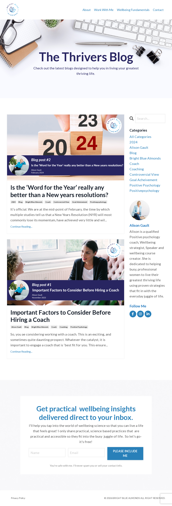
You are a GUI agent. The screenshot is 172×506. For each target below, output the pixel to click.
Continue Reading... (21, 226)
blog (20, 202)
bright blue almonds (34, 202)
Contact (158, 10)
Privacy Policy (18, 498)
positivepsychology (98, 202)
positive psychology (79, 327)
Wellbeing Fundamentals (133, 10)
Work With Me (104, 10)
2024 (13, 202)
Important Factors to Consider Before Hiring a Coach (60, 316)
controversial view (61, 202)
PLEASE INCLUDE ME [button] (125, 453)
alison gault (16, 327)
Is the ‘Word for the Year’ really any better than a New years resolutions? (59, 191)
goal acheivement (79, 202)
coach (48, 202)
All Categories (140, 137)
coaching (64, 327)
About (86, 10)
